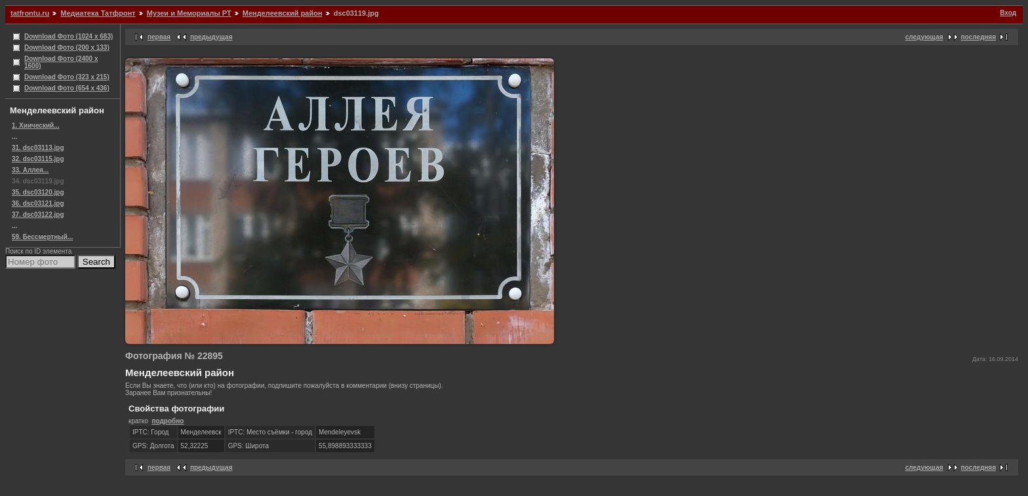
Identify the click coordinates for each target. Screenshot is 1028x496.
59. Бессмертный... (42, 236)
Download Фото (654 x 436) (66, 88)
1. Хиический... (36, 125)
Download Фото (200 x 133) (66, 47)
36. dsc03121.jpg (38, 203)
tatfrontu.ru (29, 13)
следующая (924, 37)
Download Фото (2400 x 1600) (61, 62)
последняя (978, 37)
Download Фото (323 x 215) (66, 77)
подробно (167, 421)
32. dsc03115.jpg (38, 158)
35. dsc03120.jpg (38, 192)
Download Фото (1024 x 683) (68, 36)
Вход (1008, 12)
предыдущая (211, 37)
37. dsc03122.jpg (38, 214)
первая (159, 37)
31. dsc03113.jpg (38, 147)
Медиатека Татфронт (97, 13)
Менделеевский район (283, 13)
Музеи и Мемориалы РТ (189, 13)
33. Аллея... (30, 170)
